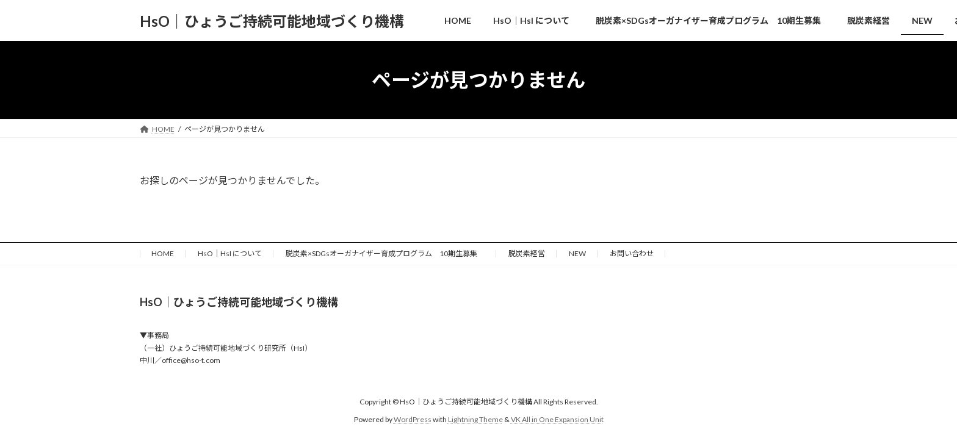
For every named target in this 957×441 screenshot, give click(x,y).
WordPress (413, 419)
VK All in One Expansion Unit (557, 419)
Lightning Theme (475, 419)
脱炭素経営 (526, 253)
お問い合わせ (632, 253)
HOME (162, 253)
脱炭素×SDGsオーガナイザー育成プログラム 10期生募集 (385, 253)
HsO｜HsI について (230, 253)
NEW (577, 253)
